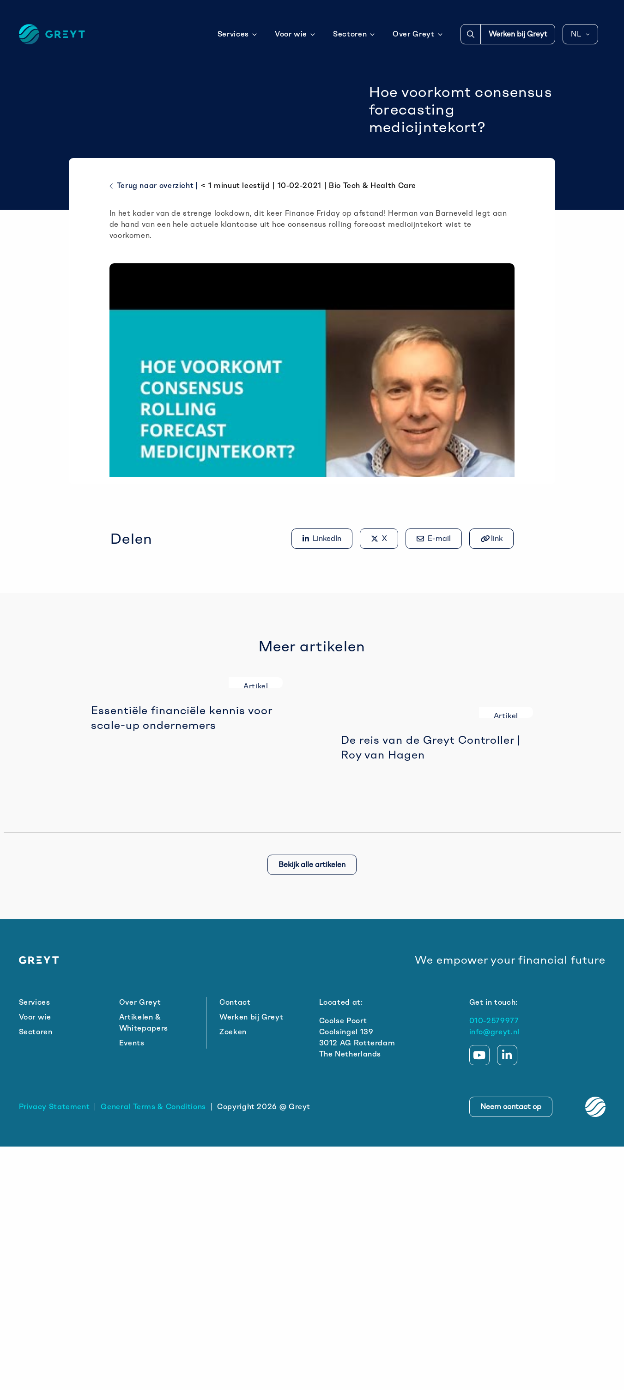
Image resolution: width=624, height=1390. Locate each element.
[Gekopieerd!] (491, 618)
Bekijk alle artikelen (312, 1108)
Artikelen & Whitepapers (143, 1266)
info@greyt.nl (494, 1275)
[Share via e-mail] (434, 618)
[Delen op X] (379, 618)
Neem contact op (510, 1350)
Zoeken (233, 1275)
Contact (234, 1245)
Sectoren (354, 34)
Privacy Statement (54, 1350)
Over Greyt (417, 34)
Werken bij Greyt (518, 34)
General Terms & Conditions (153, 1350)
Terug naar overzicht (151, 265)
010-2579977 (494, 1264)
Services (237, 34)
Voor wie (295, 34)
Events (132, 1286)
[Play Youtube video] (312, 443)
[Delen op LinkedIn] (321, 618)
